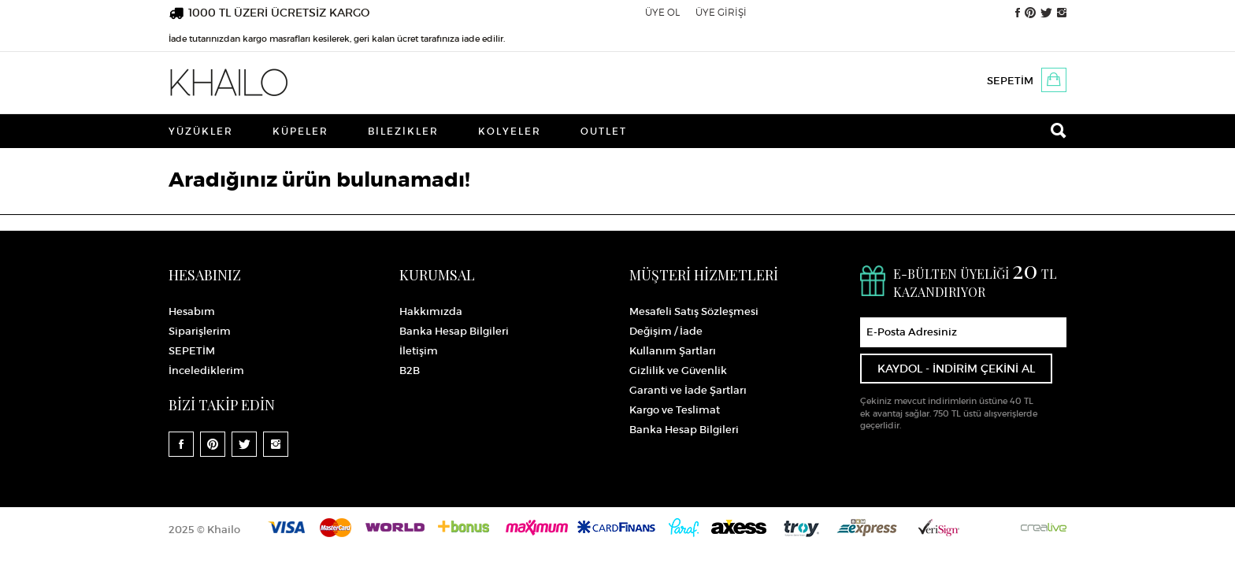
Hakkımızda (430, 311)
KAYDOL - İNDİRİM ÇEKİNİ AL (956, 368)
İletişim (418, 351)
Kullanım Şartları (672, 351)
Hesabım (192, 311)
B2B (409, 370)
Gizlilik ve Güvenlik (678, 370)
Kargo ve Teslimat (674, 410)
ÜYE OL (662, 12)
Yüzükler (201, 131)
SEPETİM (1010, 80)
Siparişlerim (200, 331)
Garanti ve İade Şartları (688, 390)
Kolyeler (509, 131)
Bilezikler (403, 131)
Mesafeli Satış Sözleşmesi (693, 311)
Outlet (603, 131)
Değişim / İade (666, 331)
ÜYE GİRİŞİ (721, 12)
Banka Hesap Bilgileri (454, 331)
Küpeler (300, 131)
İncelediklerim (206, 370)
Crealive (1043, 527)
